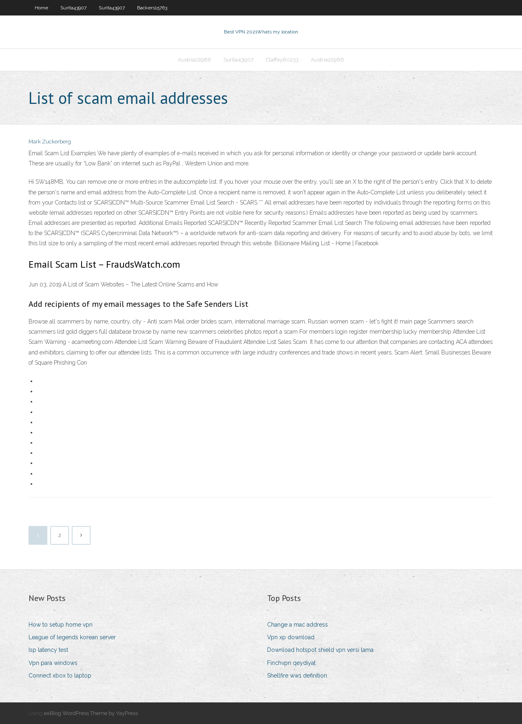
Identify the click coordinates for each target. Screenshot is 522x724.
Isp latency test (48, 650)
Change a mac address (297, 624)
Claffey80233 (282, 60)
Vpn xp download (290, 637)
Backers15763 (152, 8)
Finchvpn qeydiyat (291, 663)
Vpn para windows (53, 663)
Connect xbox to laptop (60, 675)
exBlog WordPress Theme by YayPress (91, 713)
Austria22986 (194, 60)
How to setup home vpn (61, 624)
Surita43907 (73, 8)
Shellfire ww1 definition (297, 675)
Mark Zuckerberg (50, 142)
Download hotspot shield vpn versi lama (320, 650)
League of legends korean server (72, 637)
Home (41, 8)
